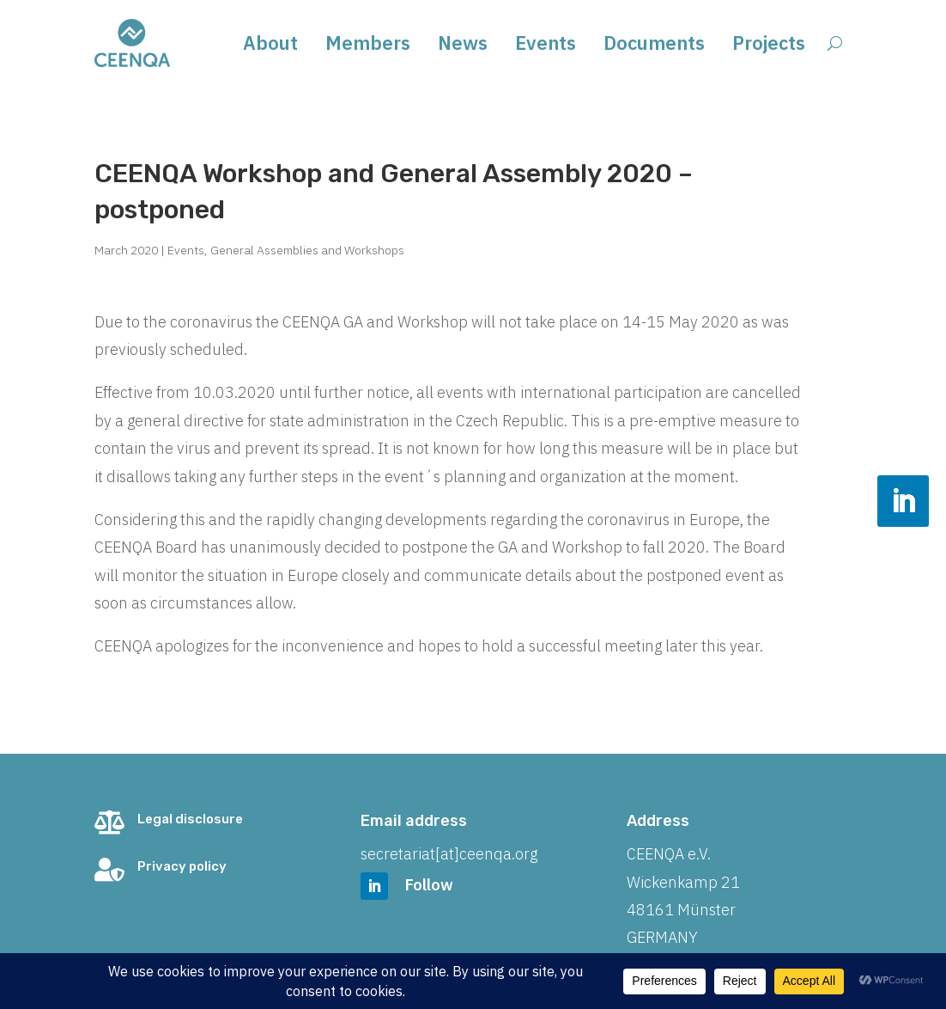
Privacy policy (182, 866)
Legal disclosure (190, 819)
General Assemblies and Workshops (307, 250)
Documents (654, 46)
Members (367, 46)
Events (545, 46)
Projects (768, 46)
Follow (429, 885)
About (270, 46)
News (463, 46)
